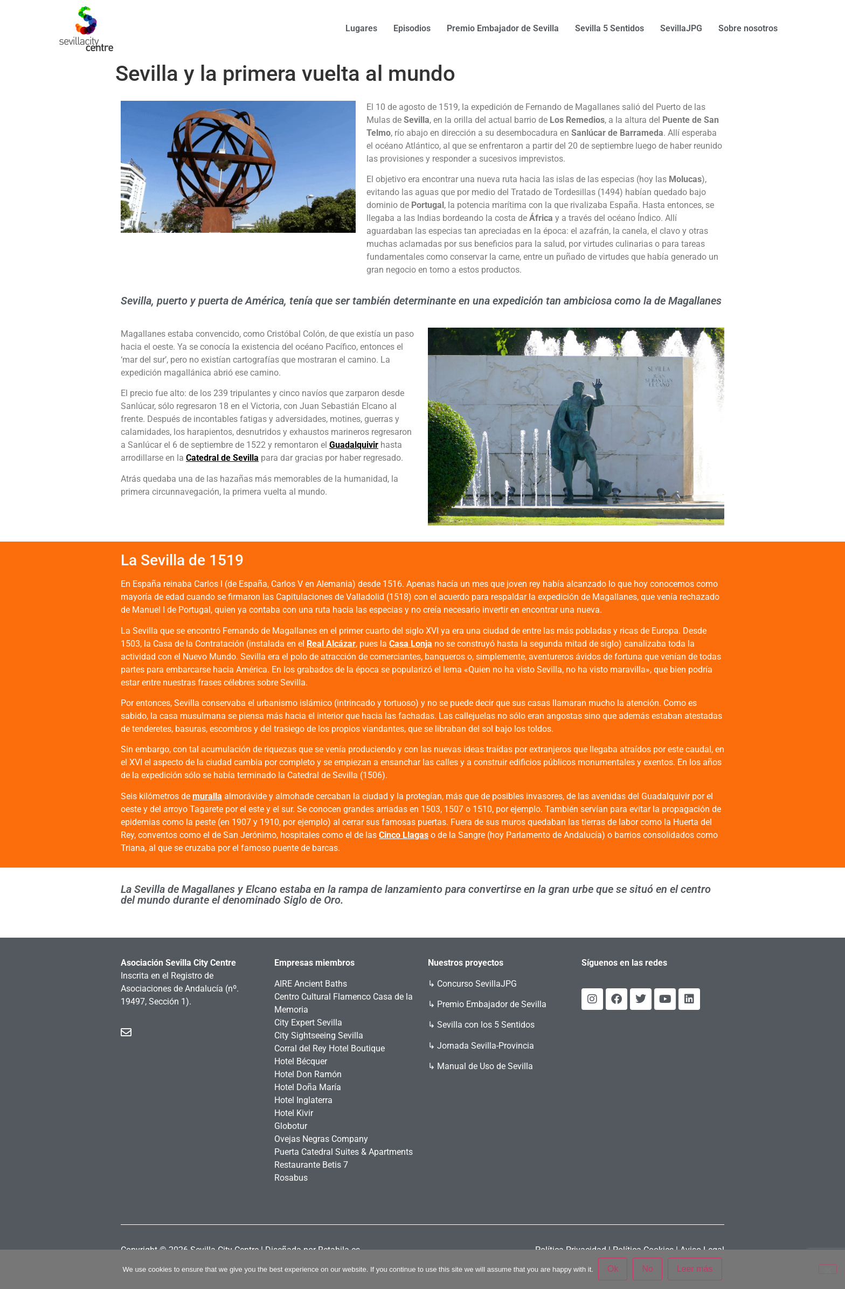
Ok (613, 1269)
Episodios (412, 28)
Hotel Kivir (293, 1113)
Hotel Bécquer (300, 1061)
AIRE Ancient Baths (310, 984)
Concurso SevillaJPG (477, 984)
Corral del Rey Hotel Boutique (329, 1048)
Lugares (361, 28)
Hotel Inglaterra (303, 1100)
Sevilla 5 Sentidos (609, 28)
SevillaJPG (681, 28)
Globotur (290, 1126)
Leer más (695, 1269)
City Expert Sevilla (308, 1022)
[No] (828, 1269)
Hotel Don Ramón (308, 1074)
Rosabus (291, 1178)
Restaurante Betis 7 (311, 1165)
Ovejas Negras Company (321, 1139)
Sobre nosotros (748, 28)
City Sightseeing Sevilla (318, 1035)
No (647, 1269)
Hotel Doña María (307, 1087)
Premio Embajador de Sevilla (503, 28)
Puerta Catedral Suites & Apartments (343, 1152)
